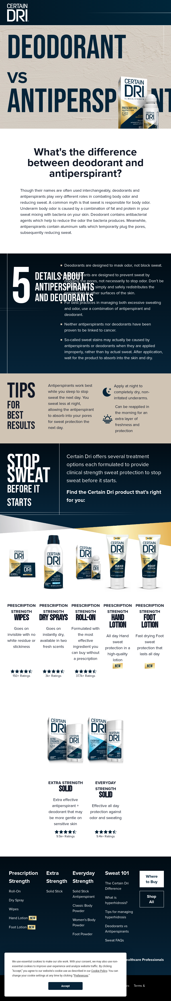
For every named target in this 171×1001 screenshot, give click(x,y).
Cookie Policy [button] (99, 970)
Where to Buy (152, 879)
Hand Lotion (23, 918)
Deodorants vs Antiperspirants (117, 928)
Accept (65, 986)
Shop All (151, 899)
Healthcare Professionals (139, 960)
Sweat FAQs (114, 940)
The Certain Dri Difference (117, 886)
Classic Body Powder (82, 908)
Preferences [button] (81, 975)
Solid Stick (54, 891)
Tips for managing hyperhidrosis (119, 914)
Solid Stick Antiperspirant (84, 894)
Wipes (13, 909)
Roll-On (15, 891)
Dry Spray (16, 900)
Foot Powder (82, 934)
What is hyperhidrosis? (116, 900)
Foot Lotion (22, 927)
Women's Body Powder (84, 922)
